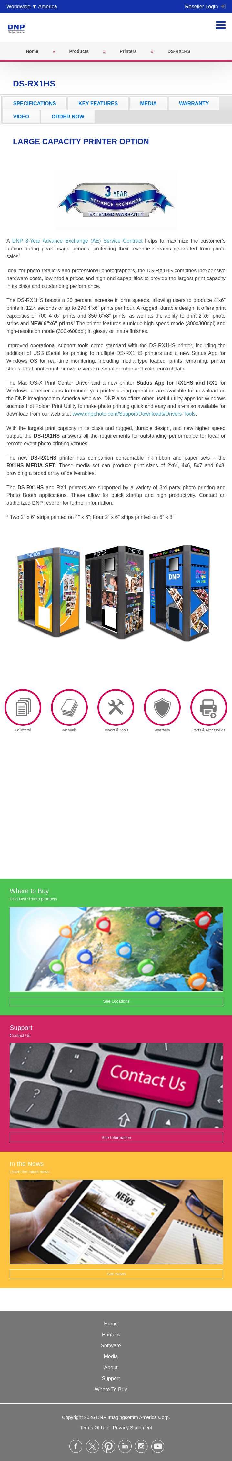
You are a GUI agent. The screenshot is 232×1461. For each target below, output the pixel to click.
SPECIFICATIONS (34, 103)
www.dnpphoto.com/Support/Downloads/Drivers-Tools (134, 414)
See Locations (116, 1001)
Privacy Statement (132, 1427)
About (111, 1367)
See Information (116, 1137)
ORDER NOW (68, 116)
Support (111, 1378)
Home (111, 1323)
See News (116, 1274)
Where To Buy (111, 1389)
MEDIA (148, 103)
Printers (111, 1334)
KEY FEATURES (98, 103)
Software (111, 1345)
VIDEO (21, 116)
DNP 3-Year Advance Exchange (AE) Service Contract (77, 241)
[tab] (35, 103)
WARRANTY (194, 103)
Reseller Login (205, 6)
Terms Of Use (94, 1427)
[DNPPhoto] (18, 27)
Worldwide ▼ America (31, 6)
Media (111, 1356)
